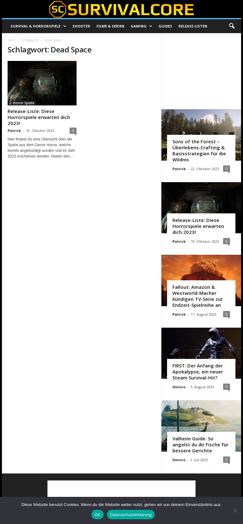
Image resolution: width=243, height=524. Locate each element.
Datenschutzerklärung (131, 514)
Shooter (81, 26)
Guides (165, 26)
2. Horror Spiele (21, 103)
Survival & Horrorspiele (38, 26)
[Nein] (235, 510)
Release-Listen (192, 26)
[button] (232, 26)
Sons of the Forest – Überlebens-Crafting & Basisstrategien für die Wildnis (199, 150)
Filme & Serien (110, 26)
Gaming (141, 26)
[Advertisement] (201, 71)
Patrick (14, 130)
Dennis (178, 386)
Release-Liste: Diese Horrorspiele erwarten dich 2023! (39, 117)
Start (11, 40)
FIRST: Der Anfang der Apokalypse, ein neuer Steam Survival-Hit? (197, 371)
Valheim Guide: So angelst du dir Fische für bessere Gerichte (200, 444)
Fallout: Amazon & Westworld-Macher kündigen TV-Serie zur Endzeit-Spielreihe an (197, 296)
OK (98, 514)
